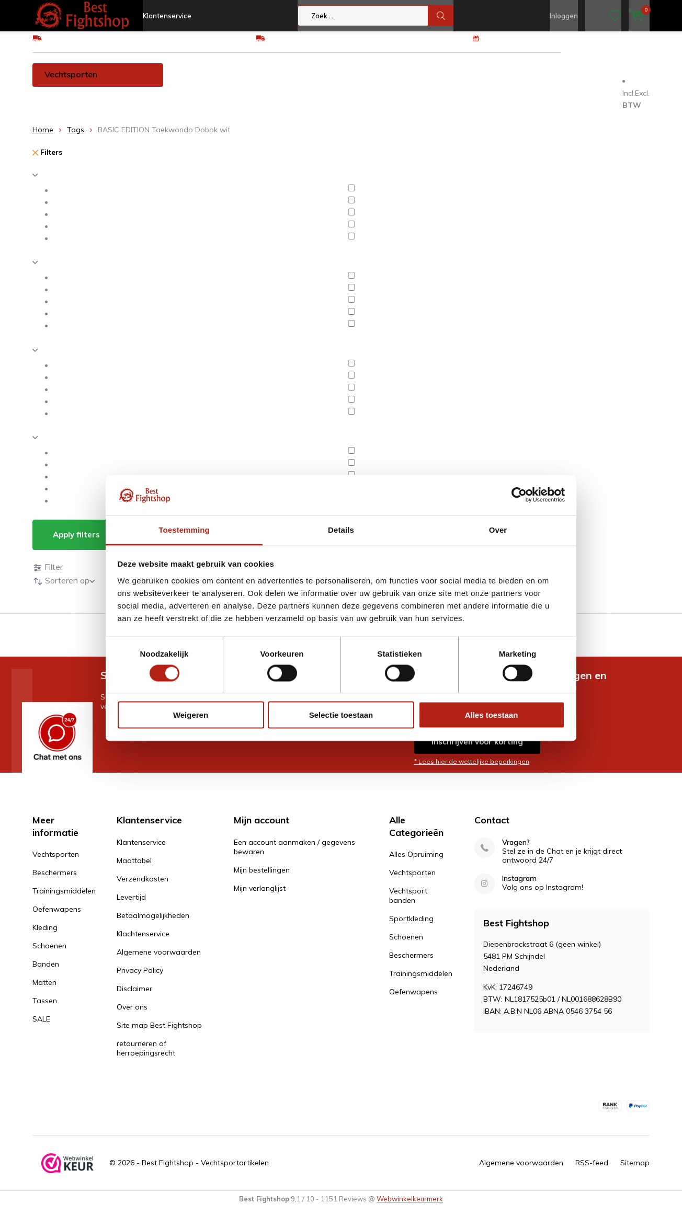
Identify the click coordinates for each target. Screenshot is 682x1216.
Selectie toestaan (341, 714)
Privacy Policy (140, 977)
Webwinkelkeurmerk (410, 1206)
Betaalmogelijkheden (153, 922)
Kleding (428, 82)
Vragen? (516, 849)
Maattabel (134, 868)
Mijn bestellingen (262, 877)
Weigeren (190, 714)
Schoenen (482, 82)
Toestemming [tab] (184, 529)
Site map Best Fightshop (159, 1032)
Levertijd (131, 904)
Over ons (132, 1014)
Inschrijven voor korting (477, 749)
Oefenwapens (366, 82)
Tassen (54, 105)
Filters (47, 160)
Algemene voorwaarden (159, 959)
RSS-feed (591, 1170)
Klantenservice (167, 16)
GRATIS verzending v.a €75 (91, 45)
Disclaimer (134, 996)
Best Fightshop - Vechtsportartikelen (205, 1170)
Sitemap (635, 1170)
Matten (584, 82)
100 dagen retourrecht (523, 45)
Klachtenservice (143, 941)
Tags (75, 137)
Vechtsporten (70, 82)
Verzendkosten (142, 886)
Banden (536, 82)
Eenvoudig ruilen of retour (311, 45)
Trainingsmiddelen (282, 82)
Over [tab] (498, 529)
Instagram (519, 885)
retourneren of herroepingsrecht (146, 1055)
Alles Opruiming (416, 862)
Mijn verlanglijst (260, 895)
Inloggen (564, 15)
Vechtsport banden (408, 903)
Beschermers (201, 82)
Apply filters (76, 542)
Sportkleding (411, 926)
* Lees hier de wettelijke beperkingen (471, 769)
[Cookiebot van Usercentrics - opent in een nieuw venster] (519, 495)
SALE (41, 1026)
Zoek (440, 15)
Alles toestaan (491, 714)
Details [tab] (341, 529)
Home (42, 137)
